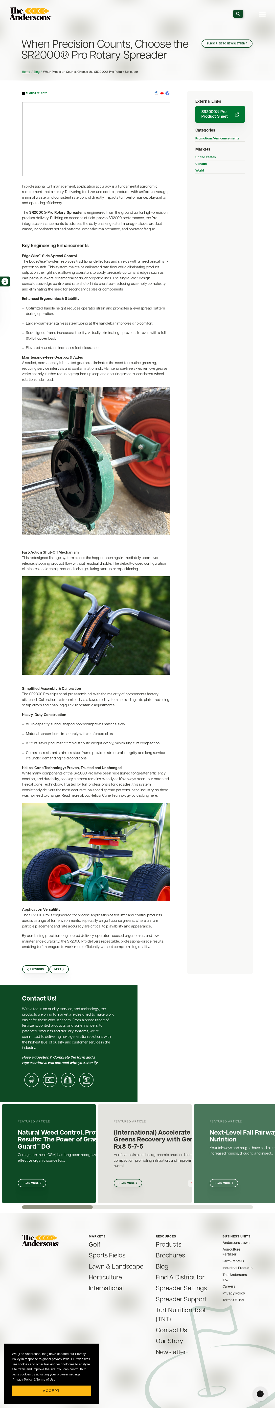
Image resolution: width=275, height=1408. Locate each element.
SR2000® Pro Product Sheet (220, 114)
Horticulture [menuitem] (105, 1277)
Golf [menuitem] (94, 1245)
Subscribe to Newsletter (226, 43)
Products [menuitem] (168, 1245)
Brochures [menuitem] (170, 1256)
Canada (201, 164)
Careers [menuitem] (229, 1287)
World (199, 170)
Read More (31, 1183)
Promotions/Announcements (217, 138)
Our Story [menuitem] (169, 1341)
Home (26, 72)
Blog (37, 72)
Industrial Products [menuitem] (237, 1268)
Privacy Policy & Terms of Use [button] (34, 1379)
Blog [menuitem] (162, 1267)
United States (205, 157)
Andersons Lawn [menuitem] (236, 1243)
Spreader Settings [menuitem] (181, 1288)
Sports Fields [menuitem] (107, 1256)
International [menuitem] (106, 1288)
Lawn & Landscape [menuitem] (116, 1267)
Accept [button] (51, 1391)
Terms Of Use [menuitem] (233, 1300)
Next (58, 969)
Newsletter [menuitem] (171, 1352)
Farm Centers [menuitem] (233, 1261)
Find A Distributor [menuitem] (180, 1277)
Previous (37, 969)
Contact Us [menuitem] (171, 1330)
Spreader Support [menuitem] (181, 1299)
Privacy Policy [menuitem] (234, 1293)
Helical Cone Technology (42, 785)
